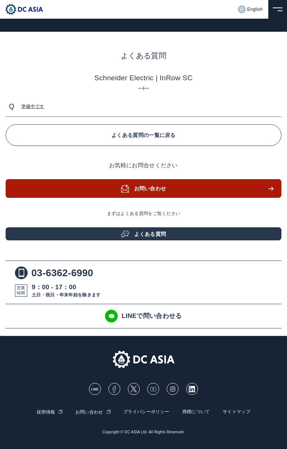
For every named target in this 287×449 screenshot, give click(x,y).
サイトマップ (236, 411)
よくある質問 (150, 234)
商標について (196, 411)
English (250, 9)
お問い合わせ (150, 188)
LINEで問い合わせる (143, 316)
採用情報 (46, 412)
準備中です (32, 106)
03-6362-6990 (54, 272)
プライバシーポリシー (146, 411)
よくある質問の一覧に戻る (143, 135)
